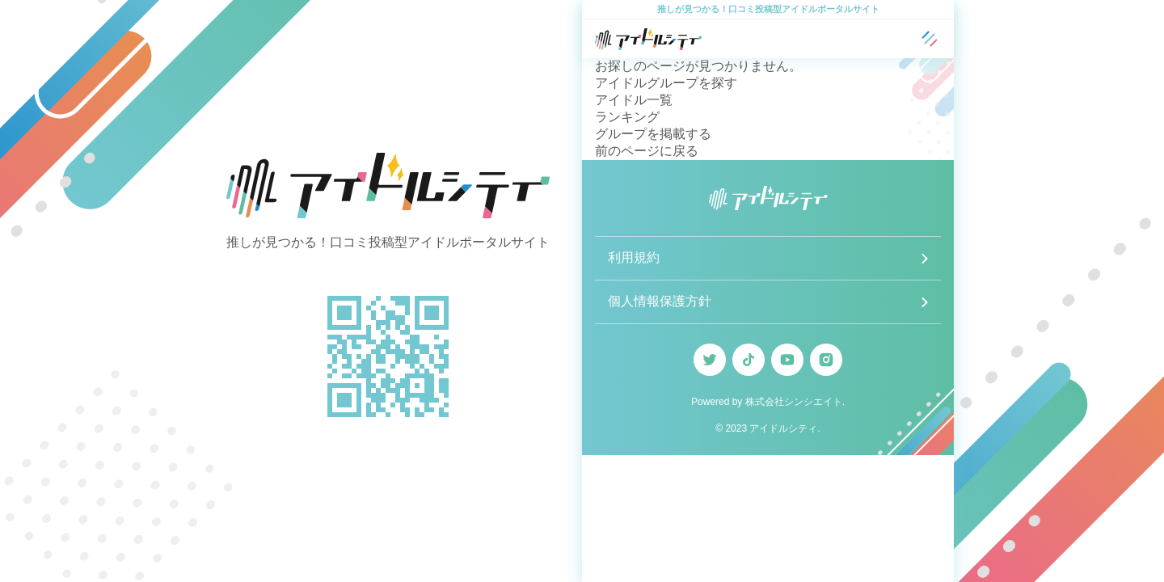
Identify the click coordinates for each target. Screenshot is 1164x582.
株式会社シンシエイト (793, 401)
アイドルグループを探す (666, 83)
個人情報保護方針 (659, 301)
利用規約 (634, 257)
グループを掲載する (653, 134)
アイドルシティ (783, 428)
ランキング (627, 117)
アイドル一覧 (634, 100)
